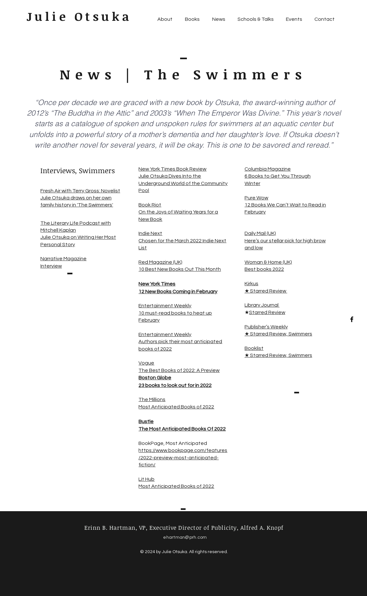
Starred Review (267, 312)
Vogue (146, 363)
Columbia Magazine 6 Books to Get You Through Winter (278, 176)
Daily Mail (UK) (260, 233)
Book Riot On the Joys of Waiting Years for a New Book (178, 212)
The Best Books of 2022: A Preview (179, 370)
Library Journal (262, 305)
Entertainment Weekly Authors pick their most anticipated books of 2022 (180, 341)
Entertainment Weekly (164, 305)
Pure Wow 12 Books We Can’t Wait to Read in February (285, 205)
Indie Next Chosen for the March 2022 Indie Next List (182, 240)
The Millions (151, 399)
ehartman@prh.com (185, 537)
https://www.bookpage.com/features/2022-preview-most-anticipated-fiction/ (182, 457)
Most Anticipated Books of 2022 (176, 406)
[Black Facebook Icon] (351, 319)
